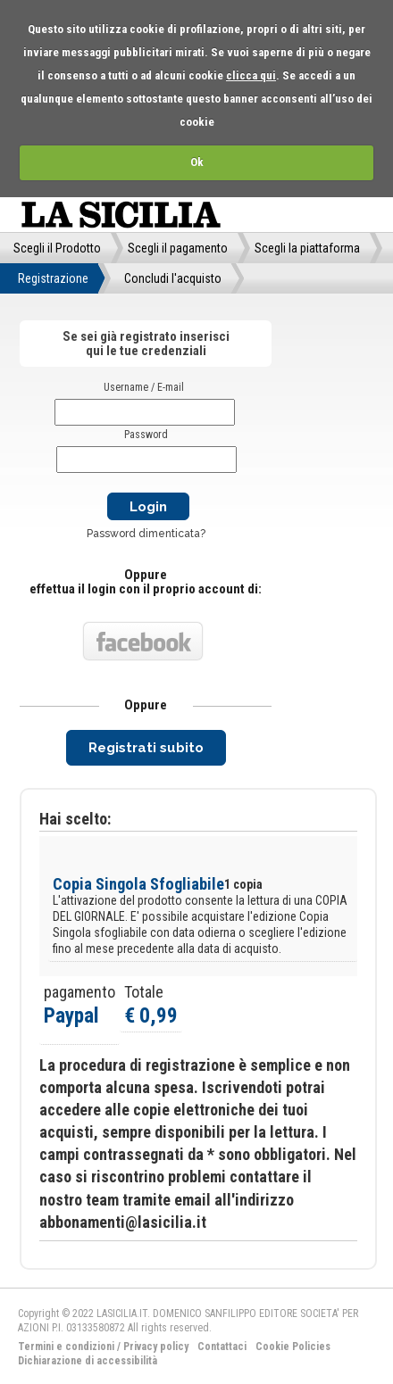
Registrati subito (146, 748)
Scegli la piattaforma (307, 248)
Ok (197, 162)
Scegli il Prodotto (57, 248)
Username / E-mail (144, 387)
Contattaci (222, 1346)
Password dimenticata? (146, 533)
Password (146, 434)
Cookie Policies (292, 1346)
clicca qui (251, 75)
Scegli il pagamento (178, 248)
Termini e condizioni (66, 1346)
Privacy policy (155, 1346)
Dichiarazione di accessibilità (87, 1361)
